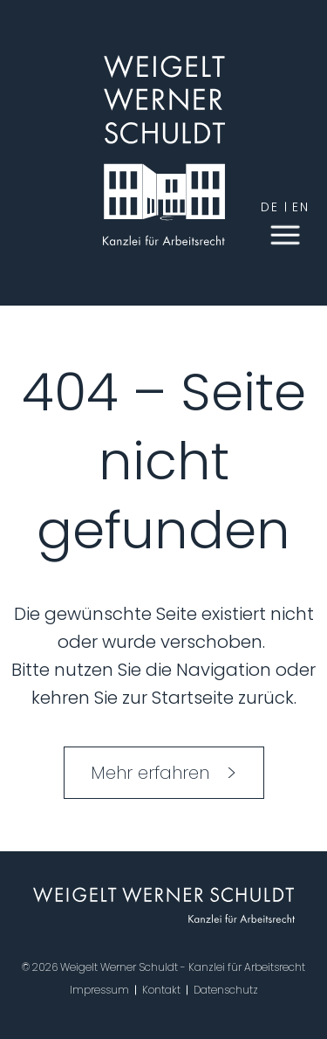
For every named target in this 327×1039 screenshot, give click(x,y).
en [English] (301, 207)
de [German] (270, 207)
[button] (285, 233)
